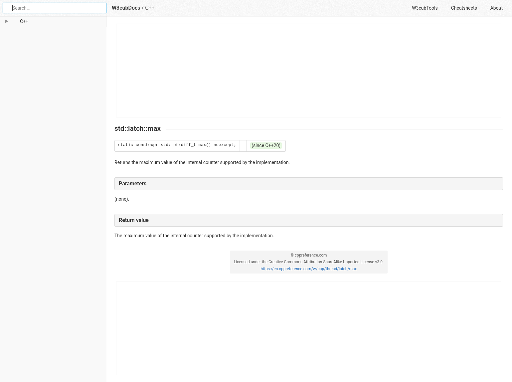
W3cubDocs (126, 8)
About (496, 8)
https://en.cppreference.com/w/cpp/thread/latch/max (309, 269)
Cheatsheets (464, 8)
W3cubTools (424, 8)
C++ (150, 8)
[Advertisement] (309, 70)
